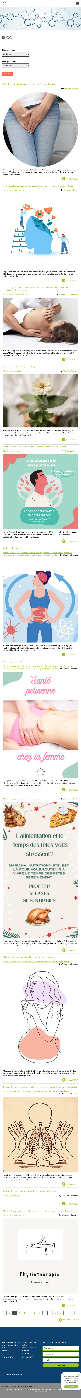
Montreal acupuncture (13, 371)
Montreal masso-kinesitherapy (16, 295)
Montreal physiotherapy (13, 190)
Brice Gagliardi (71, 451)
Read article (72, 179)
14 (66, 1313)
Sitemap (60, 1389)
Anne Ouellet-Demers (68, 295)
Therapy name (8, 50)
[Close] (78, 1375)
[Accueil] (4, 3)
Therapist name (9, 62)
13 (60, 1313)
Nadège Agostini (70, 371)
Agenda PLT (9, 1389)
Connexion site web (40, 1392)
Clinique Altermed (14, 1375)
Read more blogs (71, 1320)
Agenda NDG (19, 1389)
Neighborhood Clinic (48, 1389)
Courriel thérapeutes (33, 1389)
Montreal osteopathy (12, 451)
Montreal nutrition (50, 555)
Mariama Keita (71, 89)
